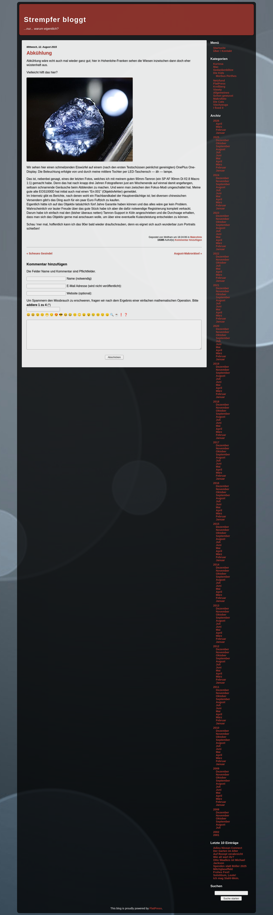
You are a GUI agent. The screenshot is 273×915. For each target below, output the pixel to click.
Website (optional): (79, 293)
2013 (216, 605)
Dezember (222, 140)
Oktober (221, 143)
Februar (221, 129)
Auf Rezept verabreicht (228, 853)
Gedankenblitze (223, 69)
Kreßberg (219, 86)
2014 (216, 564)
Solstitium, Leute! (224, 875)
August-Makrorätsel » (188, 253)
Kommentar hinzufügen (188, 239)
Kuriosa (218, 63)
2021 (216, 285)
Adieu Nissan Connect (227, 847)
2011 (216, 687)
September (223, 146)
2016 (216, 483)
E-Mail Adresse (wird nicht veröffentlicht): (94, 286)
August (220, 149)
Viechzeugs (220, 104)
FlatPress (219, 83)
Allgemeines (221, 92)
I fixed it (218, 107)
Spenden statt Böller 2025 (229, 866)
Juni (219, 155)
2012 (216, 646)
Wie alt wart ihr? (223, 857)
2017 (216, 442)
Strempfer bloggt (55, 20)
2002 (216, 832)
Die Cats (218, 101)
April (219, 123)
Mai (218, 158)
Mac (215, 66)
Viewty (217, 89)
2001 (216, 835)
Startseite (219, 47)
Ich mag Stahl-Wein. (226, 878)
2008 (216, 809)
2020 (216, 325)
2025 (216, 137)
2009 (216, 768)
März (219, 126)
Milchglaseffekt (223, 869)
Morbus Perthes (226, 76)
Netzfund (219, 80)
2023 (216, 212)
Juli (218, 152)
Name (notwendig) (79, 278)
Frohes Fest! (221, 872)
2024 (216, 175)
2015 (216, 523)
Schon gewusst (223, 95)
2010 (216, 727)
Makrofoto (196, 237)
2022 (216, 253)
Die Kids (218, 72)
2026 (216, 120)
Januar (220, 132)
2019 (216, 363)
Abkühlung (39, 53)
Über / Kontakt (222, 50)
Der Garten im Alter (225, 850)
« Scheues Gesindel (39, 253)
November (222, 181)
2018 (216, 401)
